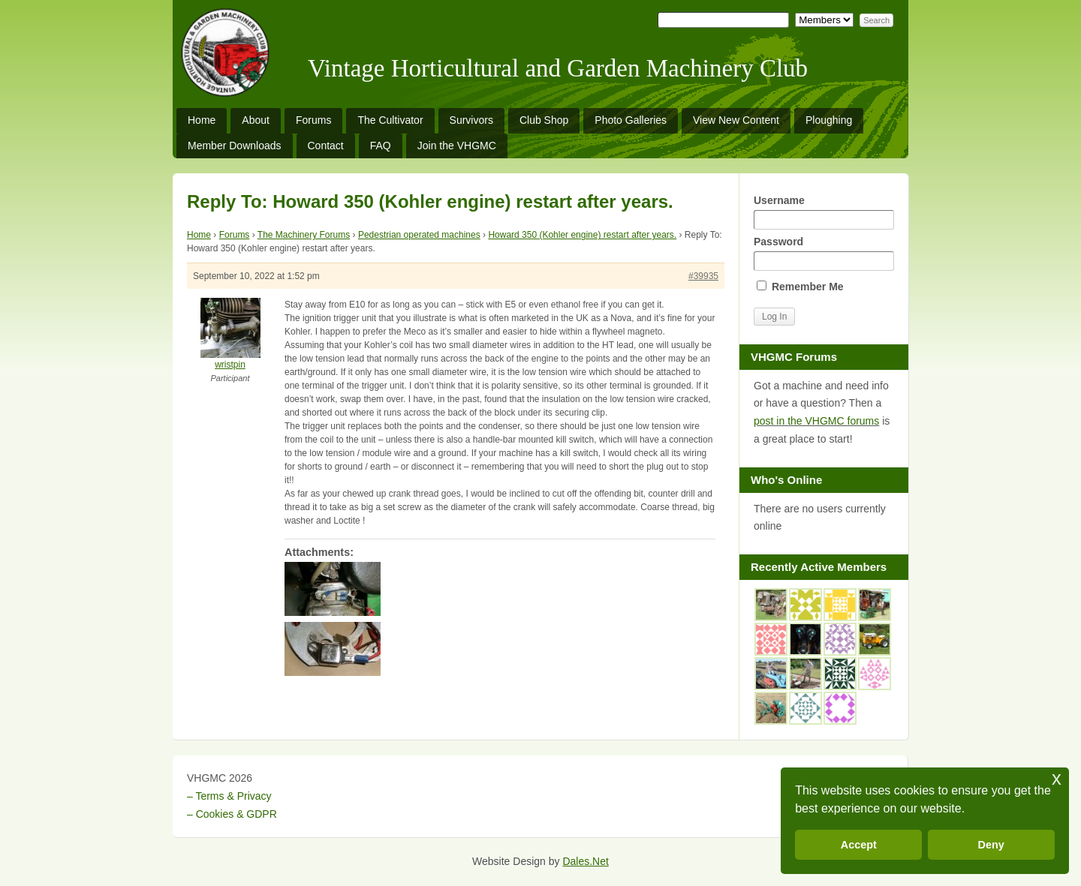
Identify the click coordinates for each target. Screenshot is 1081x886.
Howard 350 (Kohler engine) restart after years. (582, 235)
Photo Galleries (631, 120)
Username (823, 212)
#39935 (703, 276)
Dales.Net (585, 861)
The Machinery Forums (303, 235)
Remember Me (800, 287)
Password (823, 253)
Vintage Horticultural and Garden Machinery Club (558, 68)
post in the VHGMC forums (816, 421)
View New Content (736, 120)
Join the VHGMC (456, 146)
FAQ (380, 146)
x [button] (1056, 778)
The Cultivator (390, 120)
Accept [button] (859, 845)
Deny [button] (991, 845)
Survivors (471, 120)
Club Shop (543, 120)
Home (201, 120)
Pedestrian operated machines (419, 235)
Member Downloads (235, 146)
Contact (326, 146)
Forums (313, 120)
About (255, 120)
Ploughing (828, 120)
